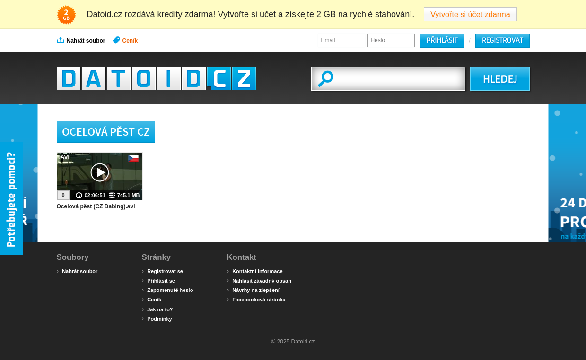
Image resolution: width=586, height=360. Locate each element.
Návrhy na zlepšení (253, 289)
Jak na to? (157, 309)
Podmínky (157, 318)
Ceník (125, 40)
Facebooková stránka (256, 299)
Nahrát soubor (81, 40)
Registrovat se (162, 270)
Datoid (156, 78)
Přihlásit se (158, 280)
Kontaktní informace (255, 270)
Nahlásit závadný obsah (259, 280)
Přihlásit (441, 40)
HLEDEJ (499, 79)
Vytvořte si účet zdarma (470, 14)
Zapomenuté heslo (167, 289)
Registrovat (502, 40)
